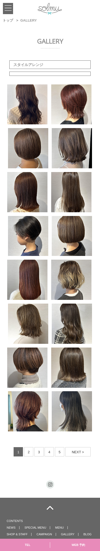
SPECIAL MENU (35, 527)
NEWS (11, 527)
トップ (8, 20)
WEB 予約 (78, 544)
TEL (27, 544)
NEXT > (78, 452)
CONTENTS (15, 521)
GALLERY (68, 534)
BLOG (87, 534)
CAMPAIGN (44, 534)
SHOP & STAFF (17, 534)
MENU (59, 527)
